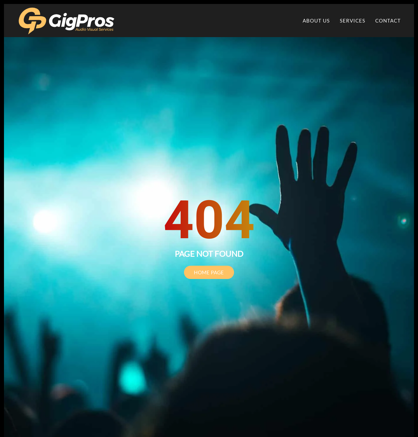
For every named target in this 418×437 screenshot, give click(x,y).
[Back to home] (67, 20)
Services (352, 21)
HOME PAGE (209, 272)
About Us (316, 21)
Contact (388, 21)
